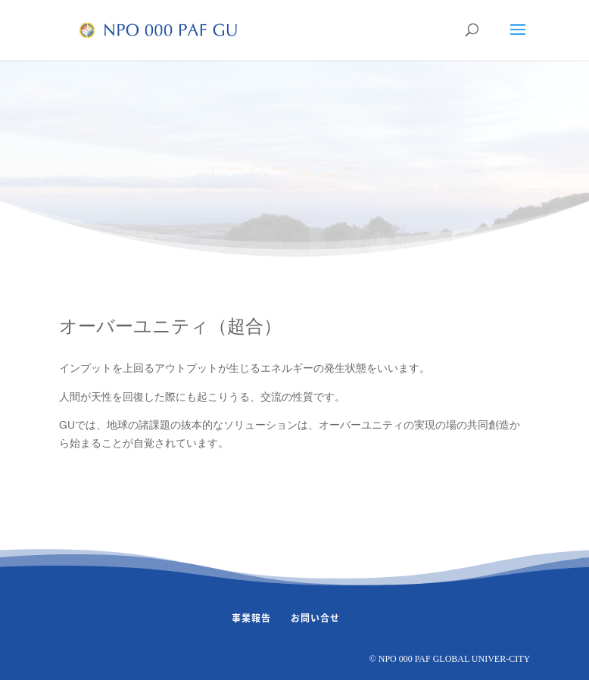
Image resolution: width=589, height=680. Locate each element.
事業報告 (251, 618)
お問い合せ (315, 618)
